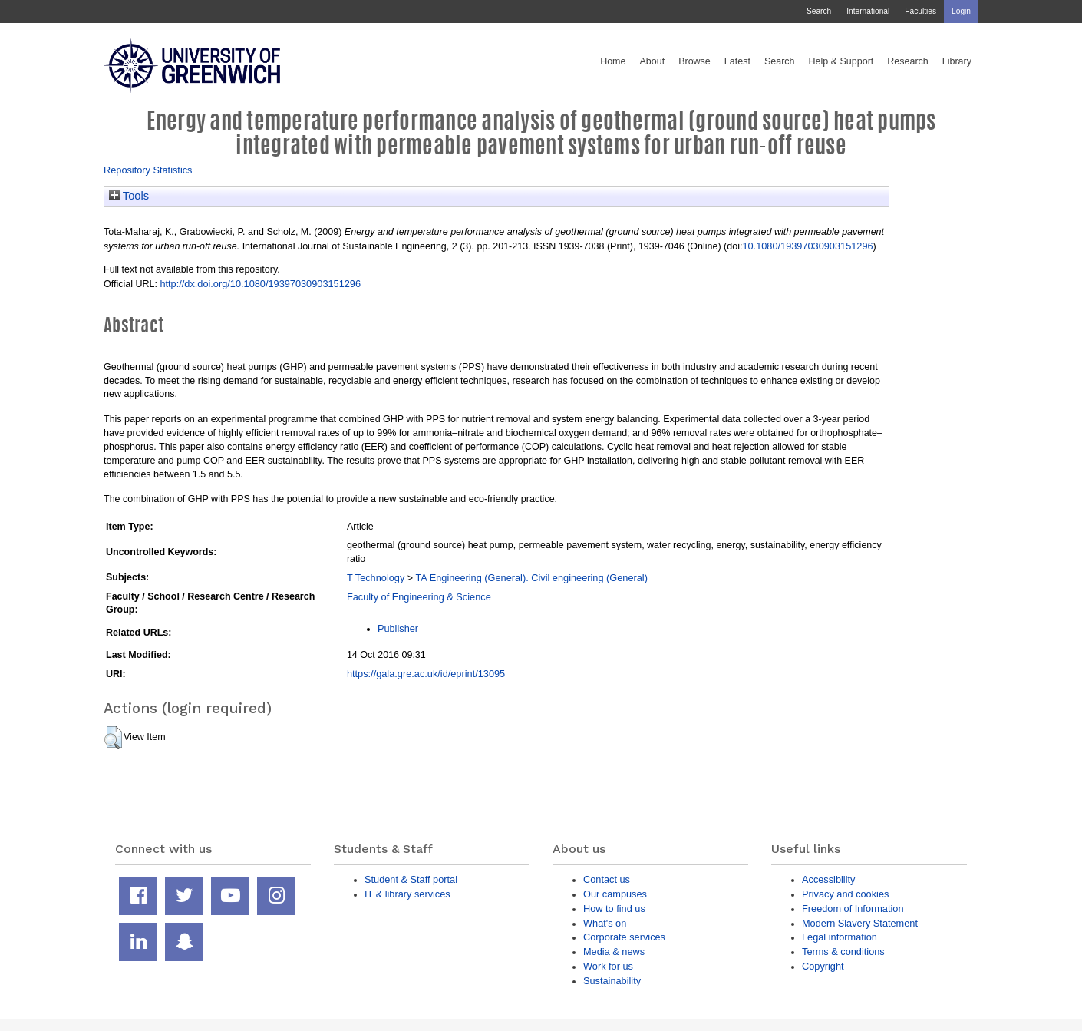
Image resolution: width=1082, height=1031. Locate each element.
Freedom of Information (853, 908)
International (867, 11)
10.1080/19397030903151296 (807, 246)
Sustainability (612, 980)
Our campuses (615, 894)
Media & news (614, 951)
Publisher (398, 628)
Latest (737, 61)
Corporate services (624, 937)
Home (612, 61)
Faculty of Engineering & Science (419, 597)
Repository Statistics (148, 170)
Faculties (920, 11)
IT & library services (407, 894)
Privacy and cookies (845, 894)
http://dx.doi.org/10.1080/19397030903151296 (260, 283)
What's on (604, 923)
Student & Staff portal (411, 879)
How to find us (614, 908)
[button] (113, 737)
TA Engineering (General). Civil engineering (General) (532, 577)
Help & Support (841, 61)
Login (961, 11)
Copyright (823, 966)
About (652, 61)
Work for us (608, 966)
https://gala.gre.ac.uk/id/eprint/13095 (426, 673)
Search (819, 11)
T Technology (375, 577)
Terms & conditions (843, 951)
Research (908, 61)
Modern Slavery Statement (860, 923)
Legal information (839, 937)
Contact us (606, 879)
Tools (129, 196)
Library (956, 61)
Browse (694, 61)
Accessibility (828, 879)
